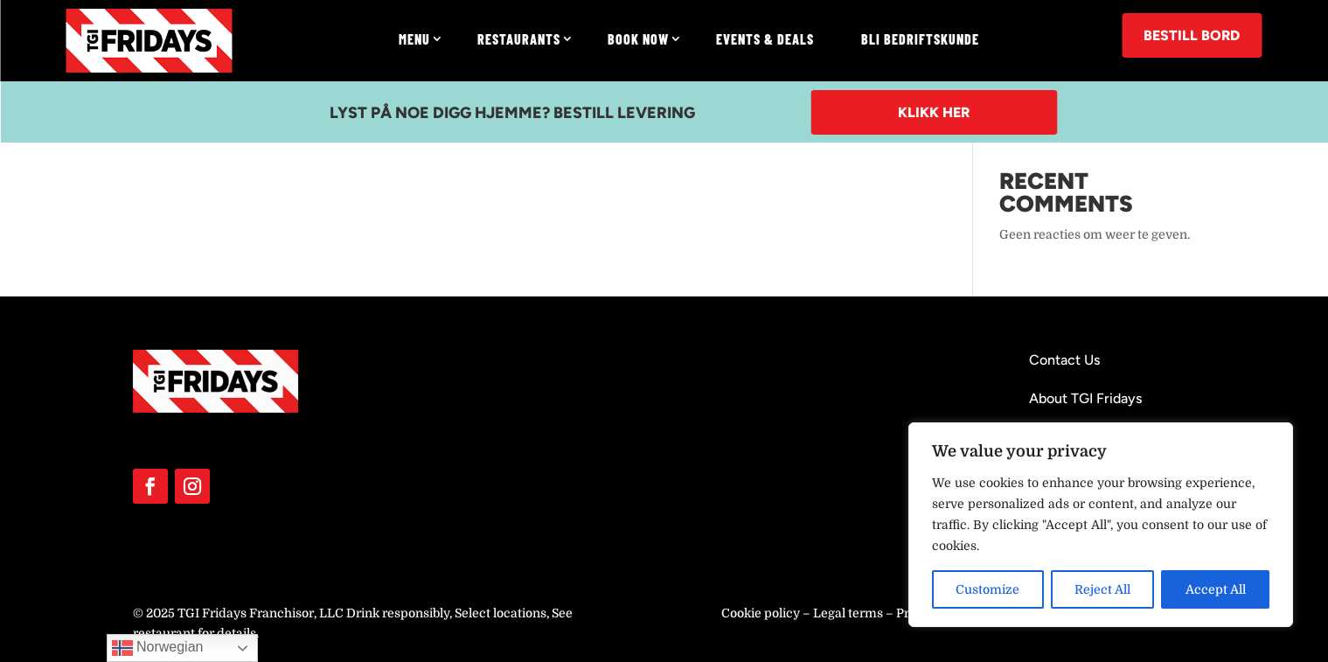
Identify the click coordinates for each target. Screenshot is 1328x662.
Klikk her (934, 112)
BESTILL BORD (1192, 35)
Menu (414, 39)
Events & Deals (765, 39)
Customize (987, 589)
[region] (1100, 524)
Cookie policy (760, 613)
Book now (638, 39)
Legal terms (848, 613)
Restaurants (518, 39)
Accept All (1215, 589)
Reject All (1102, 589)
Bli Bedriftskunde (920, 39)
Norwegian (158, 648)
